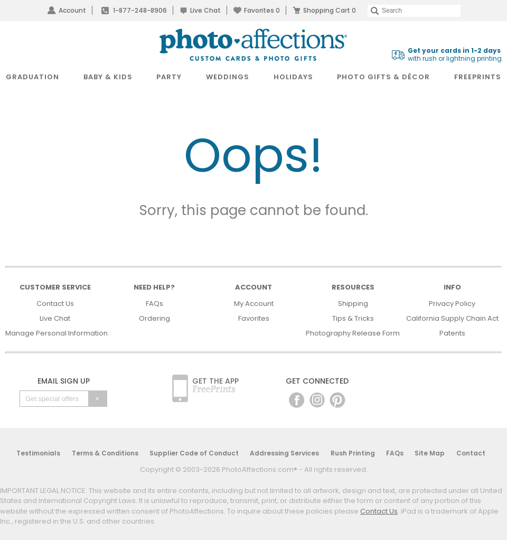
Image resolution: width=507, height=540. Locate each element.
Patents (452, 333)
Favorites (262, 10)
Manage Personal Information (56, 333)
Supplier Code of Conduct (194, 453)
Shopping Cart (329, 10)
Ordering (154, 318)
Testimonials (38, 453)
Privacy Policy (452, 304)
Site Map (430, 453)
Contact (470, 453)
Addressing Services (284, 453)
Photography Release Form (353, 333)
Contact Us (55, 304)
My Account (254, 304)
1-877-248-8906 (140, 10)
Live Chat (205, 10)
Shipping (353, 304)
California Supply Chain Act (452, 318)
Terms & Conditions (105, 453)
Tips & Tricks (353, 318)
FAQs (154, 304)
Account (72, 10)
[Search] (414, 11)
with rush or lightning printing (455, 54)
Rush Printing (353, 453)
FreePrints (477, 77)
